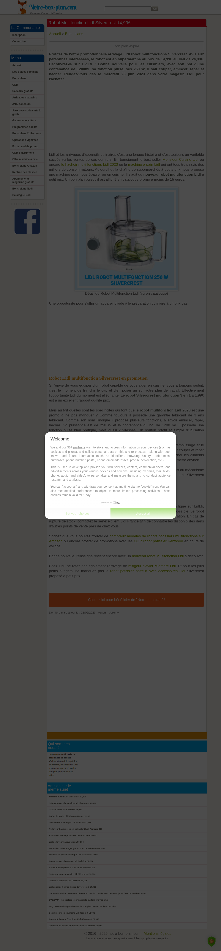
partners (79, 447)
